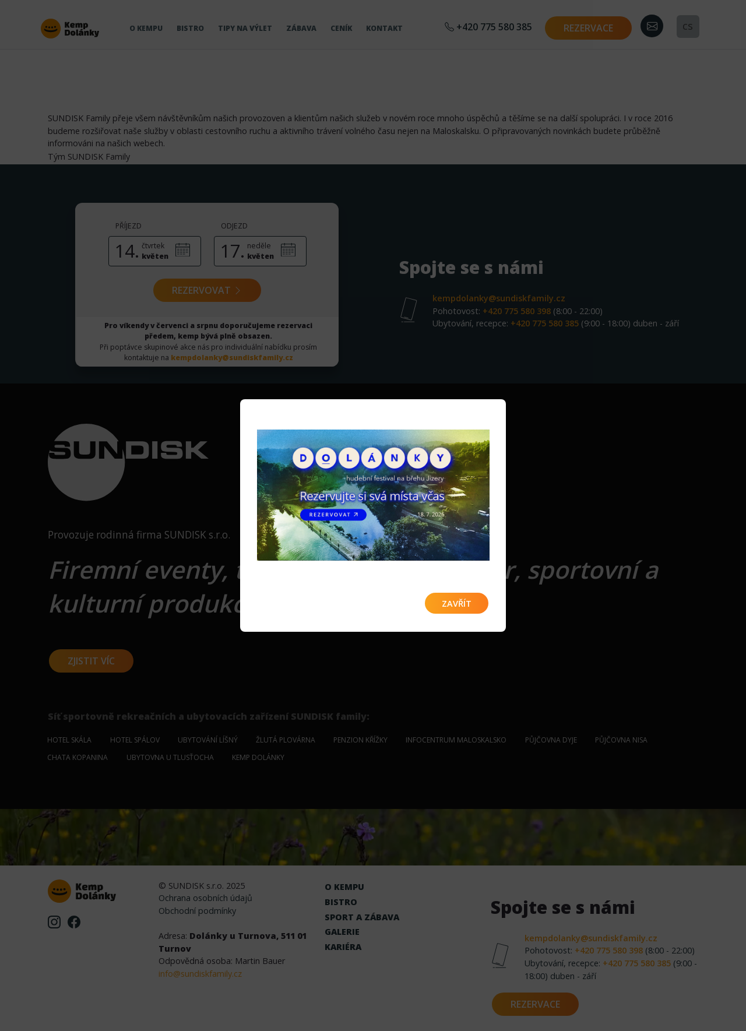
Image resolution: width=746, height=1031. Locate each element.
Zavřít (456, 603)
